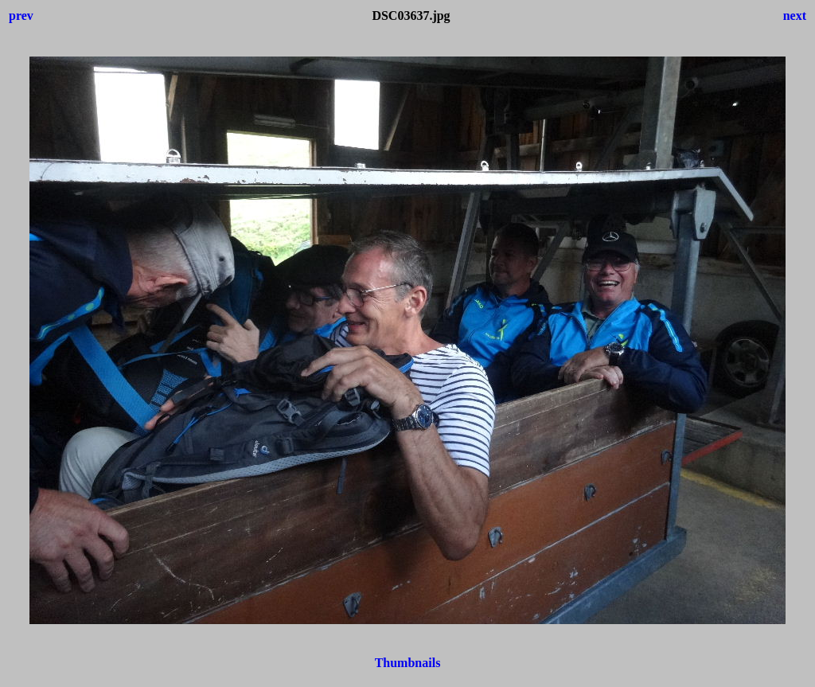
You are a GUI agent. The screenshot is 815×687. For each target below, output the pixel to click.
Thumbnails (408, 662)
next (794, 15)
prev (21, 15)
